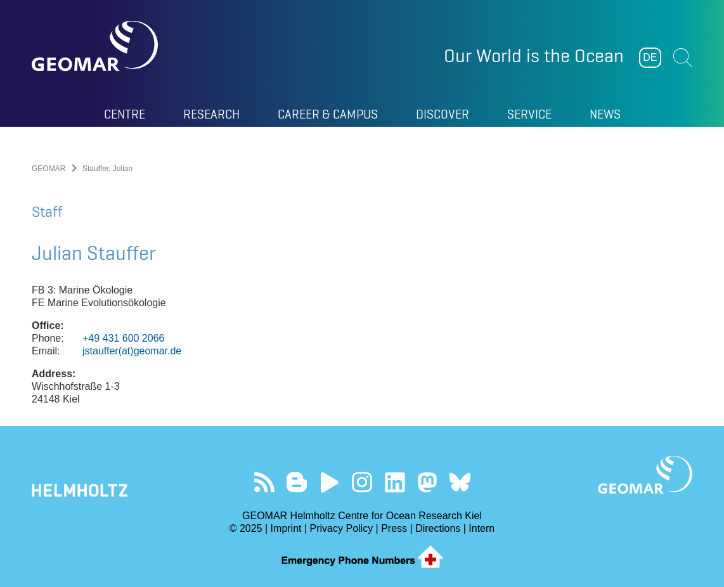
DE (650, 57)
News (605, 114)
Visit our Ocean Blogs (297, 482)
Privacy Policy (341, 528)
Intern (482, 528)
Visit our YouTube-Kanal (329, 482)
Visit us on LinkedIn (395, 482)
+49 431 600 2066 (123, 338)
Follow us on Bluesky (460, 482)
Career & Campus (328, 114)
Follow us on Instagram (362, 482)
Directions (437, 528)
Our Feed (264, 482)
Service (529, 114)
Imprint (286, 528)
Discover (442, 114)
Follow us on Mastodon (427, 482)
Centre (124, 114)
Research (211, 114)
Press (394, 528)
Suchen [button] (682, 57)
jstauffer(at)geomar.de (131, 350)
